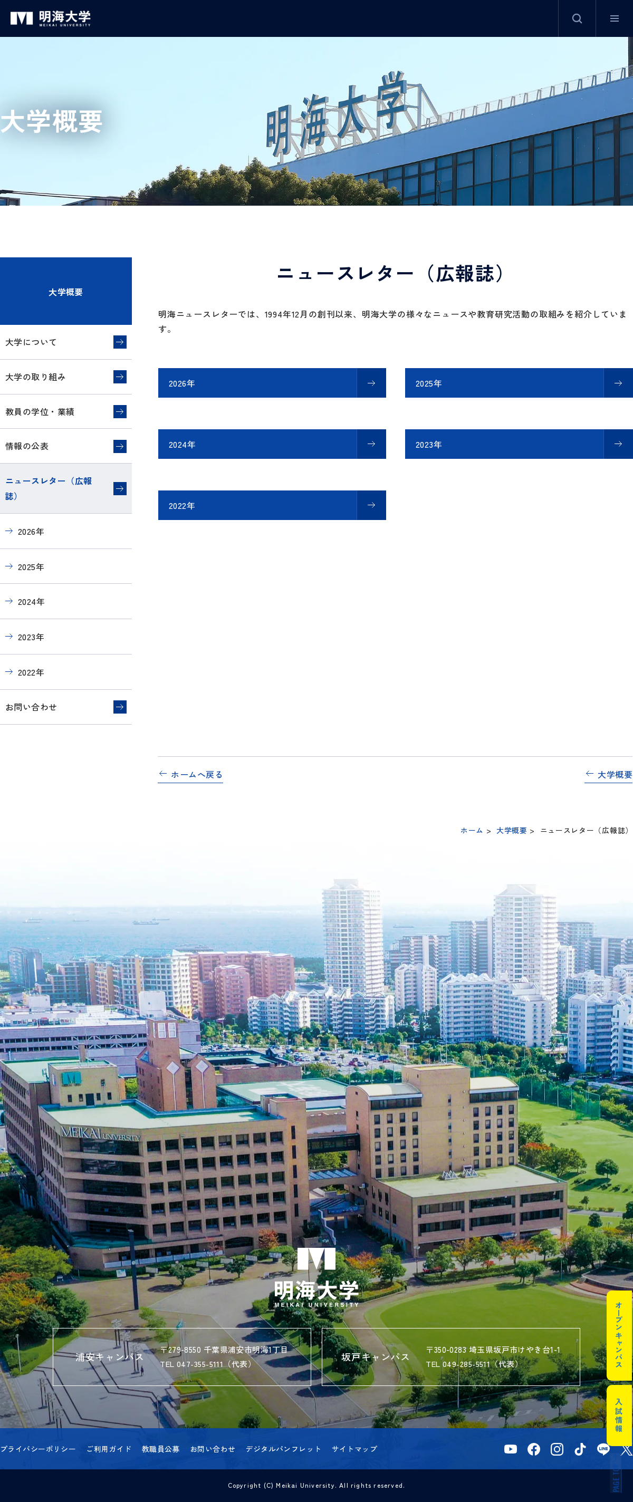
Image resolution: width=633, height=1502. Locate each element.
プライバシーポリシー (38, 1448)
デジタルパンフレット (283, 1448)
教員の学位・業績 (40, 411)
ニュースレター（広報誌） (48, 488)
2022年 (182, 505)
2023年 (429, 444)
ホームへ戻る (197, 774)
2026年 (182, 383)
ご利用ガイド (109, 1448)
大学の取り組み (35, 376)
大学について (31, 341)
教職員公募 (161, 1448)
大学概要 (66, 291)
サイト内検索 (577, 18)
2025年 (429, 383)
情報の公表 (27, 445)
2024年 (182, 444)
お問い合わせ (31, 706)
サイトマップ (355, 1448)
